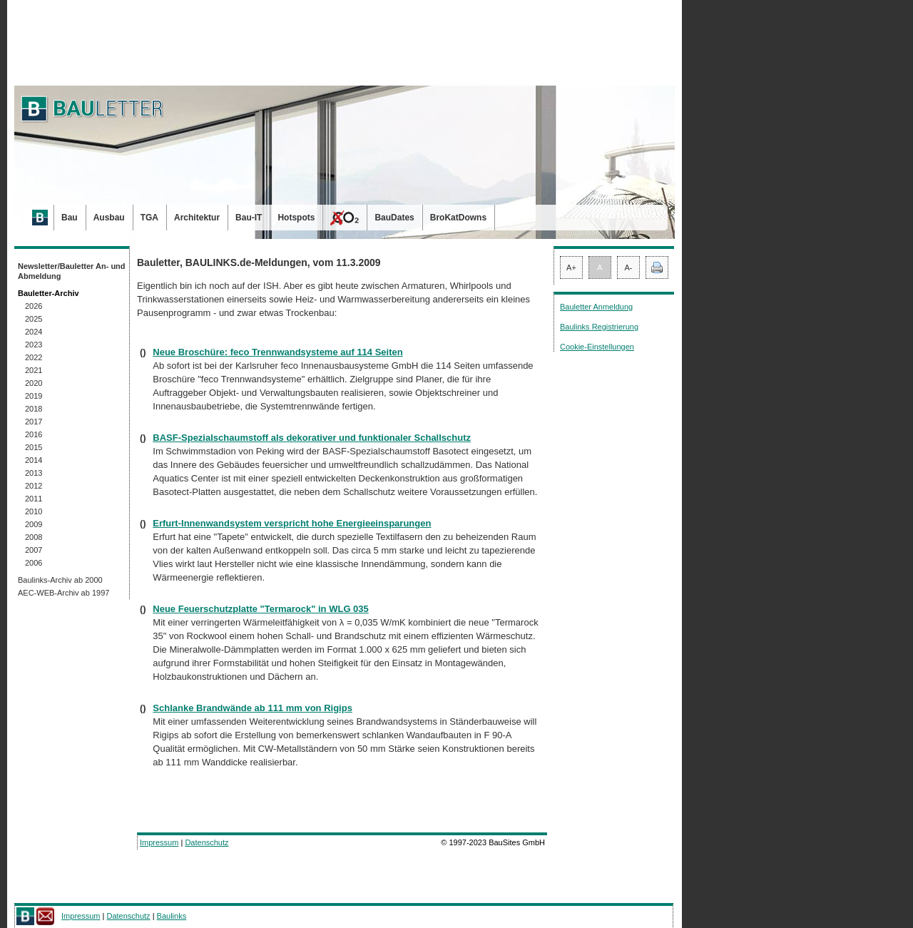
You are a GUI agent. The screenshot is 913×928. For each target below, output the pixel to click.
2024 (33, 331)
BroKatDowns (458, 218)
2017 (33, 421)
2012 (33, 485)
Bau (69, 218)
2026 (33, 306)
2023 (33, 344)
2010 (33, 511)
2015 (33, 447)
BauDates (394, 218)
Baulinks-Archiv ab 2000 (60, 580)
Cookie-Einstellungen (597, 346)
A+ (571, 267)
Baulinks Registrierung (599, 326)
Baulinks (172, 916)
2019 (33, 396)
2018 (33, 408)
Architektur (197, 218)
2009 (33, 524)
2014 (33, 460)
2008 (33, 537)
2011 (33, 498)
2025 (33, 319)
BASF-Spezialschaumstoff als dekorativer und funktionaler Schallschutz (312, 437)
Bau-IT (248, 218)
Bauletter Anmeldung (596, 306)
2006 (33, 563)
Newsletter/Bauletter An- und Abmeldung (72, 271)
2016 (33, 434)
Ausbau (109, 218)
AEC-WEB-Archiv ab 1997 (63, 592)
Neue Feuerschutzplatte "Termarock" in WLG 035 (261, 608)
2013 (33, 473)
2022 (33, 357)
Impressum (159, 842)
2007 (33, 550)
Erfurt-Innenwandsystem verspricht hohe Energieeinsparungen (292, 523)
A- (629, 267)
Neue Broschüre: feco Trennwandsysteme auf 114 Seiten (277, 352)
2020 (33, 383)
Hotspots (296, 218)
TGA (149, 218)
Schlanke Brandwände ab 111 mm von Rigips (252, 708)
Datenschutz (206, 842)
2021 (33, 370)
